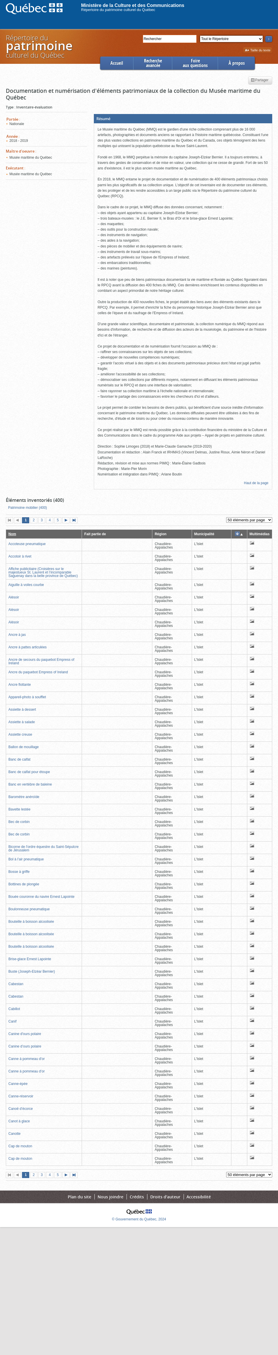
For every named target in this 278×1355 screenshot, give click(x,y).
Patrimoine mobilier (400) (27, 508)
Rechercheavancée (153, 63)
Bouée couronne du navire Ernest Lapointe (41, 897)
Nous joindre (110, 1197)
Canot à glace (19, 1121)
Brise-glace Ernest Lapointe (29, 959)
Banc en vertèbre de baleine (30, 784)
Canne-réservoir (20, 1096)
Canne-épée (18, 1084)
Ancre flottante (19, 685)
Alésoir (13, 597)
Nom (12, 534)
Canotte (14, 1134)
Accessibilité (198, 1197)
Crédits (137, 1197)
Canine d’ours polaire (24, 1046)
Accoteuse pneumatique (27, 544)
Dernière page (75, 520)
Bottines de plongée (23, 884)
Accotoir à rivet (19, 556)
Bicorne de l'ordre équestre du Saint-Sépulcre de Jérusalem (43, 848)
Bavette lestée (19, 809)
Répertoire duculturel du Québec (39, 46)
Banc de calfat (19, 759)
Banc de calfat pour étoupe (29, 772)
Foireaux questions (195, 63)
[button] (183, 118)
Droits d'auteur (165, 1197)
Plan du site (79, 1197)
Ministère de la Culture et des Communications (132, 5)
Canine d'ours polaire (24, 1034)
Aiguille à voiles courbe (26, 585)
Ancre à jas (17, 635)
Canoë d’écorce (20, 1109)
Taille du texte (257, 50)
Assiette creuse (20, 734)
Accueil (116, 63)
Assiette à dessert (22, 710)
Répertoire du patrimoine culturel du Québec (118, 10)
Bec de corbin (19, 822)
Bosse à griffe (19, 872)
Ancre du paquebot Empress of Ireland (38, 672)
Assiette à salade (21, 722)
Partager (259, 80)
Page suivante (67, 520)
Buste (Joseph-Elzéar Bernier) (31, 971)
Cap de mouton (20, 1146)
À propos (236, 63)
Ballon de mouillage (23, 747)
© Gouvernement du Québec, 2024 (139, 1219)
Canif (12, 1021)
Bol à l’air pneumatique (26, 859)
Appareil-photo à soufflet (27, 697)
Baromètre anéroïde (23, 797)
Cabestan (15, 984)
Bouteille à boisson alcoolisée (31, 922)
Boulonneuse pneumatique (29, 909)
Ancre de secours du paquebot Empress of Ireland (41, 661)
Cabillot (14, 1009)
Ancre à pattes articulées (27, 647)
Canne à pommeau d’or (26, 1059)
